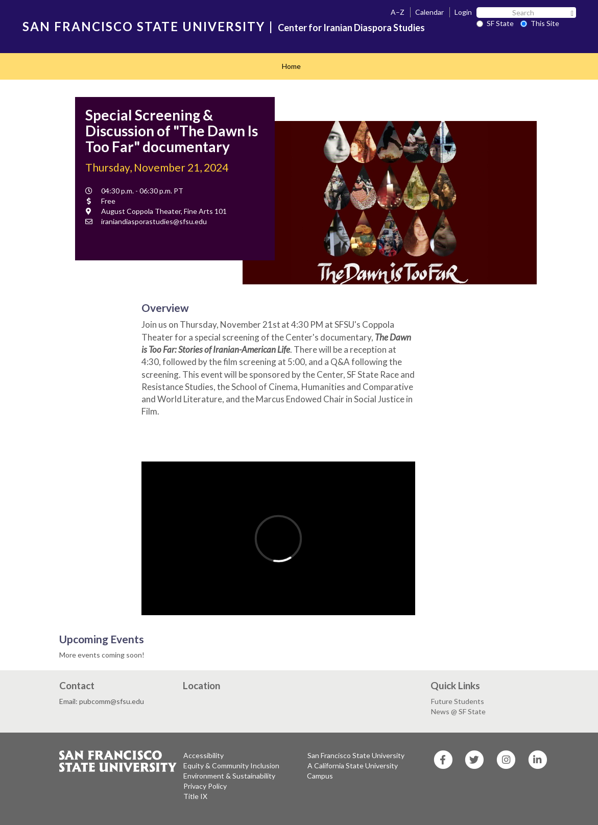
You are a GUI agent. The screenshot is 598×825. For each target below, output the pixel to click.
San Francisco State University (355, 755)
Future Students (457, 701)
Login (463, 12)
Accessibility (203, 755)
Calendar (429, 12)
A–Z (397, 12)
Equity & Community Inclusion (231, 765)
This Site (539, 23)
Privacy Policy (205, 786)
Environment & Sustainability (229, 775)
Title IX (195, 796)
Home (291, 66)
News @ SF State (458, 711)
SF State (495, 23)
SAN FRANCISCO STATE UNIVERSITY (143, 26)
